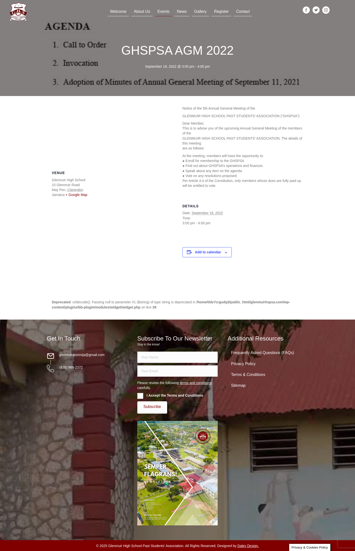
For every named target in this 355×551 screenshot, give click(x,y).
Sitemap (238, 385)
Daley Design (247, 546)
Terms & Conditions (248, 375)
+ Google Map (76, 195)
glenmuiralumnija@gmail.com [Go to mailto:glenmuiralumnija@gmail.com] (82, 355)
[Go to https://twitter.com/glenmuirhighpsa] (316, 10)
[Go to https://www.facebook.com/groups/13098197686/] (306, 10)
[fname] (177, 357)
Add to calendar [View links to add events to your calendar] (208, 252)
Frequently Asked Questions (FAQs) (262, 353)
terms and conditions (196, 383)
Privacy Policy (243, 364)
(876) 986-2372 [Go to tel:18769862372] (71, 367)
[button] (152, 406)
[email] (177, 371)
